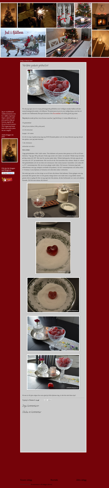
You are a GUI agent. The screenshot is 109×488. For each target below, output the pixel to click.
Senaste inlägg (26, 480)
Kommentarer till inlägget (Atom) (41, 484)
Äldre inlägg (81, 480)
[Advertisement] (53, 465)
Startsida (54, 480)
